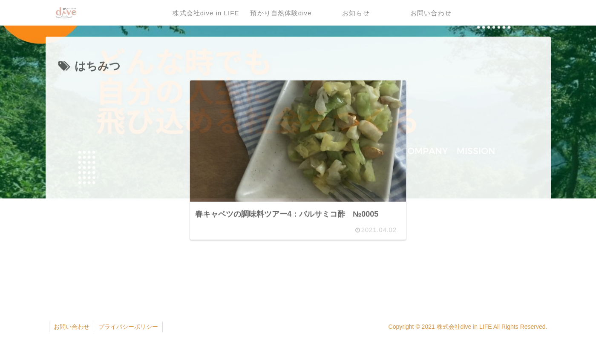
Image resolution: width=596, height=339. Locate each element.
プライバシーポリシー (128, 326)
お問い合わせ (71, 326)
